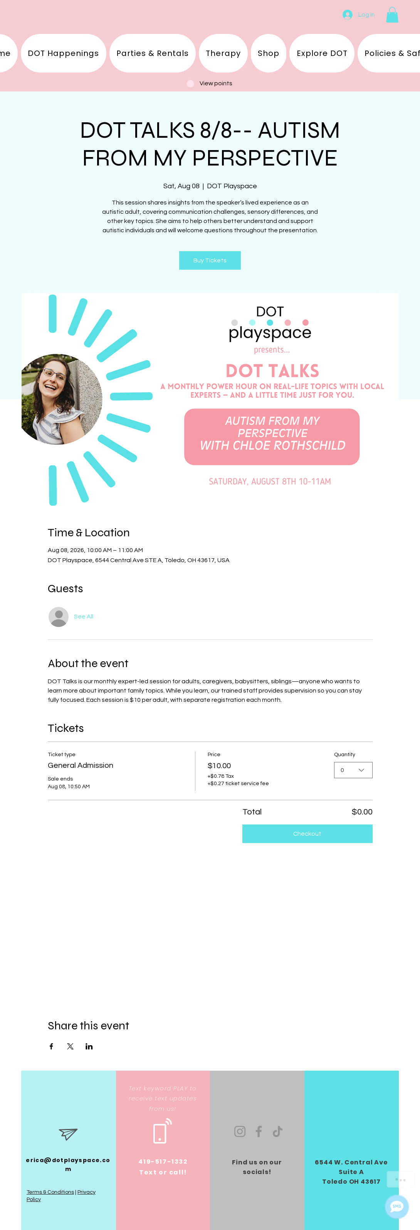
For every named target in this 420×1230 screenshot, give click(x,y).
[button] (392, 15)
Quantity (344, 754)
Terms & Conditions (50, 1192)
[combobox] (353, 770)
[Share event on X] (70, 1046)
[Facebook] (258, 1131)
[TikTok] (277, 1131)
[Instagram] (239, 1131)
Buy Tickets (210, 260)
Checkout (307, 834)
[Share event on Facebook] (51, 1046)
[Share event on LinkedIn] (89, 1046)
